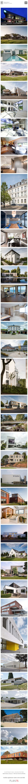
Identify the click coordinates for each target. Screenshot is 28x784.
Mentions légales (8, 773)
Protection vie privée (19, 773)
